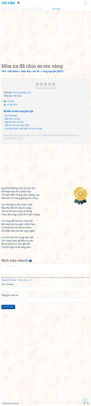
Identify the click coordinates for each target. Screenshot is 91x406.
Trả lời (10, 101)
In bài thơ (12, 104)
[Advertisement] (45, 36)
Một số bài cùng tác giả (18, 111)
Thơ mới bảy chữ (22, 92)
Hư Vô (16, 135)
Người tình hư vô (14, 121)
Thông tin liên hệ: (9, 295)
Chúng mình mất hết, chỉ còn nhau (23, 128)
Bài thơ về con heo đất (17, 125)
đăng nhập (22, 280)
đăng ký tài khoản (9, 280)
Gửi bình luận (8, 307)
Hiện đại (16, 95)
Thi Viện (8, 3)
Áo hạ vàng (11, 115)
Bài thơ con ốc (12, 118)
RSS (87, 403)
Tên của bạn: (7, 284)
